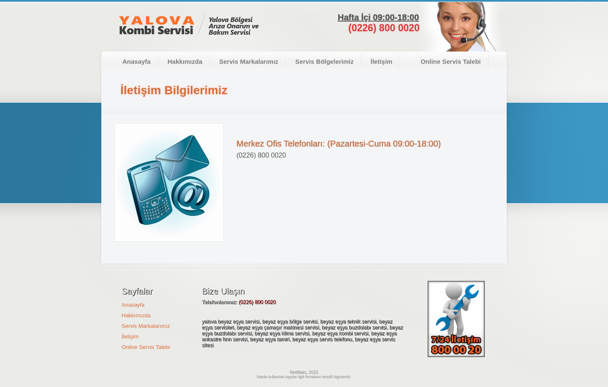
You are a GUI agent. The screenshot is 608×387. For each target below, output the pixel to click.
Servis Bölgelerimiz (324, 61)
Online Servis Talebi (444, 61)
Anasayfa (136, 61)
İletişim (382, 61)
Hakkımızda (185, 61)
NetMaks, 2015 (304, 372)
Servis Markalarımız (248, 61)
